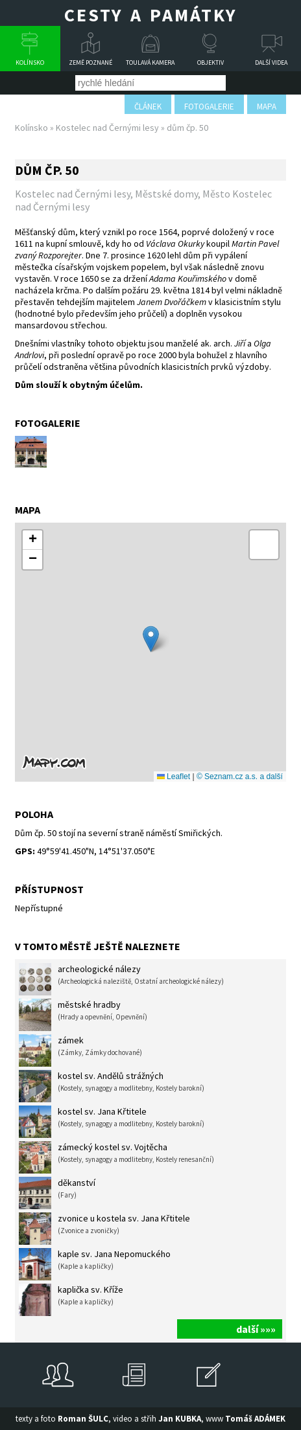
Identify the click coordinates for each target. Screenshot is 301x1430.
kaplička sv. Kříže (71, 1300)
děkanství (57, 1193)
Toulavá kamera (150, 62)
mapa (266, 106)
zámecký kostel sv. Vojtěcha (116, 1157)
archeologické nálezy (121, 979)
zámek (80, 1050)
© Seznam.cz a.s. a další (240, 776)
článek (148, 106)
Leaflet (173, 776)
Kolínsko (30, 62)
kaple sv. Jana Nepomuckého (95, 1264)
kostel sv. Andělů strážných (111, 1086)
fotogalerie (209, 106)
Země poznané (90, 62)
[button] (151, 639)
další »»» (256, 1328)
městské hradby (83, 1015)
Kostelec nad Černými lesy (107, 127)
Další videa (271, 62)
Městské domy (166, 193)
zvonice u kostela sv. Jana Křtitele (104, 1228)
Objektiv (210, 62)
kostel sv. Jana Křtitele (111, 1122)
